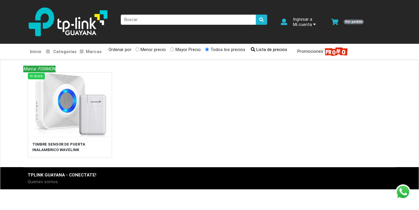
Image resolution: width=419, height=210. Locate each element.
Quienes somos (43, 181)
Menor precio (153, 49)
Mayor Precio (188, 49)
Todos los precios (227, 49)
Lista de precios (269, 49)
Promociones (321, 51)
